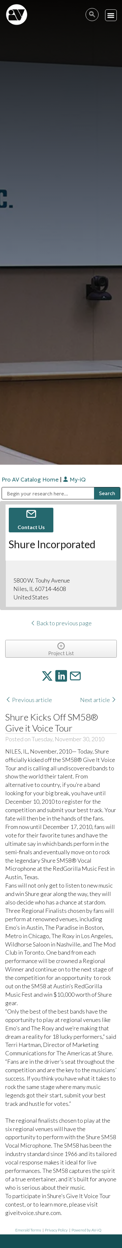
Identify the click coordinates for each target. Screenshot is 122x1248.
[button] (111, 15)
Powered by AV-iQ (87, 1230)
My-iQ (74, 479)
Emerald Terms (28, 1230)
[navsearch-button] (92, 14)
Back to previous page (61, 623)
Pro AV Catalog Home (31, 479)
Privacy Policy (56, 1230)
